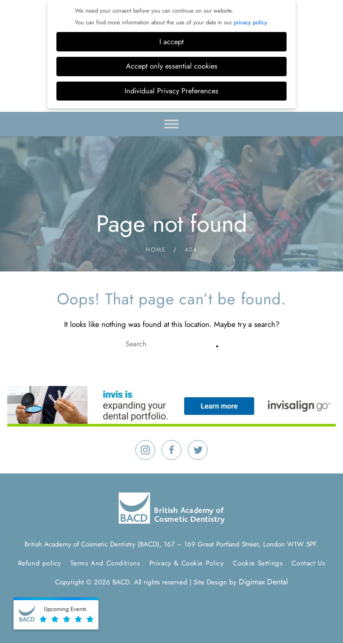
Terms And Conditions (105, 563)
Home (156, 249)
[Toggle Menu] (171, 123)
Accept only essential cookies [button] (172, 66)
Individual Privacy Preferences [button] (171, 91)
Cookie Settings (258, 563)
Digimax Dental (263, 581)
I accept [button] (171, 42)
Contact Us (308, 563)
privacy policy (250, 22)
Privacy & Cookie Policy (186, 563)
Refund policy (39, 563)
